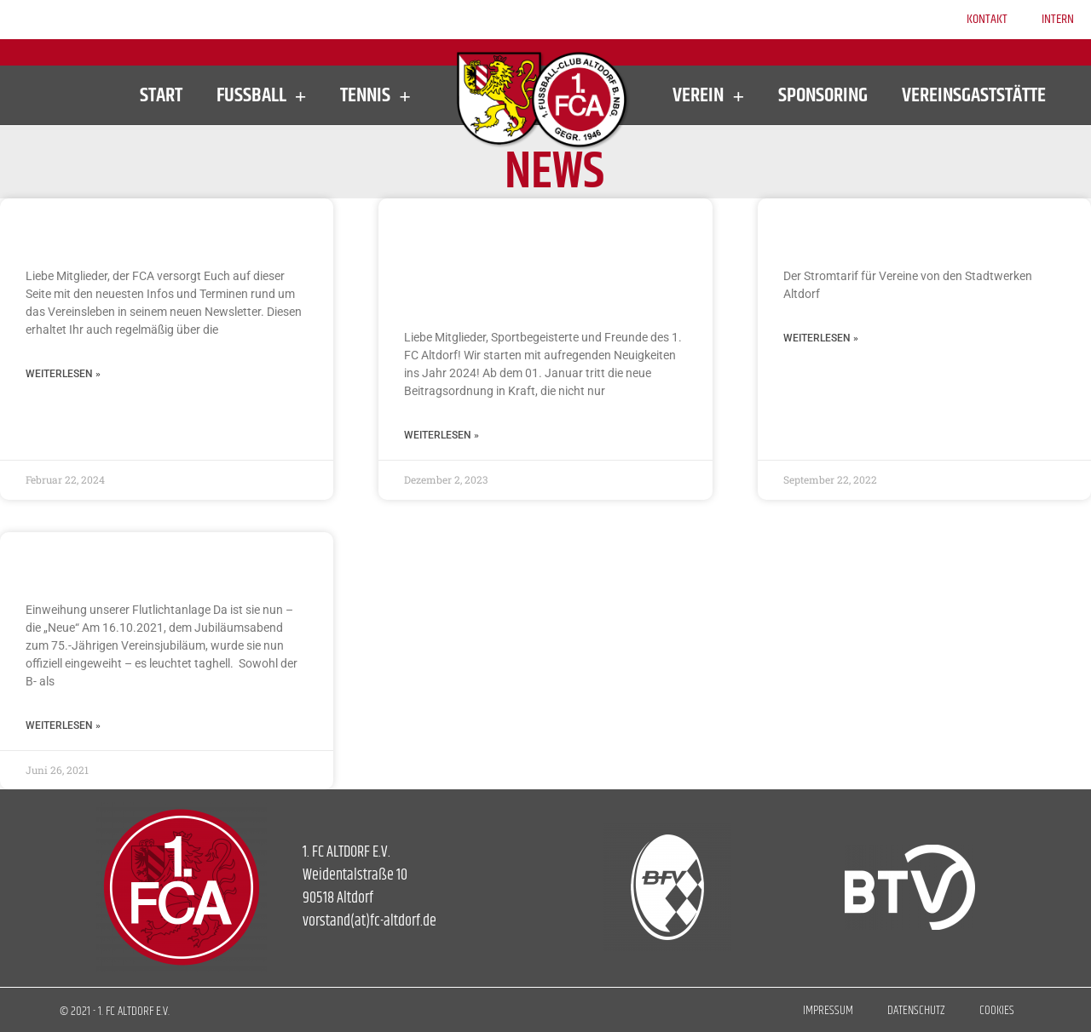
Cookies (996, 1010)
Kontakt (987, 19)
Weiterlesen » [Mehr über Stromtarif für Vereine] (820, 338)
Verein (708, 95)
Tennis (375, 95)
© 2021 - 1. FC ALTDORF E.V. (115, 1011)
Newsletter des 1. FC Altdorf (151, 230)
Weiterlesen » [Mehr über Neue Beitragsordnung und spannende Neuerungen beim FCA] (441, 435)
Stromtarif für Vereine (885, 230)
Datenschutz (916, 1010)
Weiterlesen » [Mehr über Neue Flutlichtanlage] (63, 725)
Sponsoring (823, 95)
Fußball (261, 95)
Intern (1058, 19)
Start (161, 95)
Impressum (828, 1010)
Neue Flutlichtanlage (122, 564)
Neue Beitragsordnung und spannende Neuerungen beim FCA (541, 261)
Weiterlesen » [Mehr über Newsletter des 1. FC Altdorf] (63, 374)
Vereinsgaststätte (974, 95)
